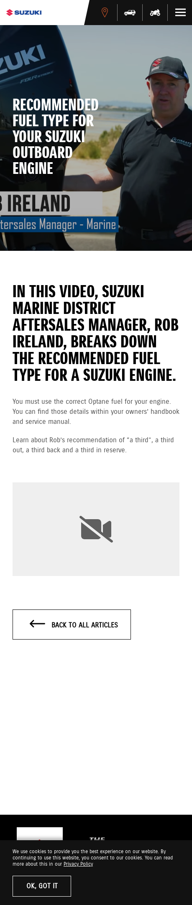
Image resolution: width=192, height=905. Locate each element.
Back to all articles (74, 625)
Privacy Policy (78, 864)
